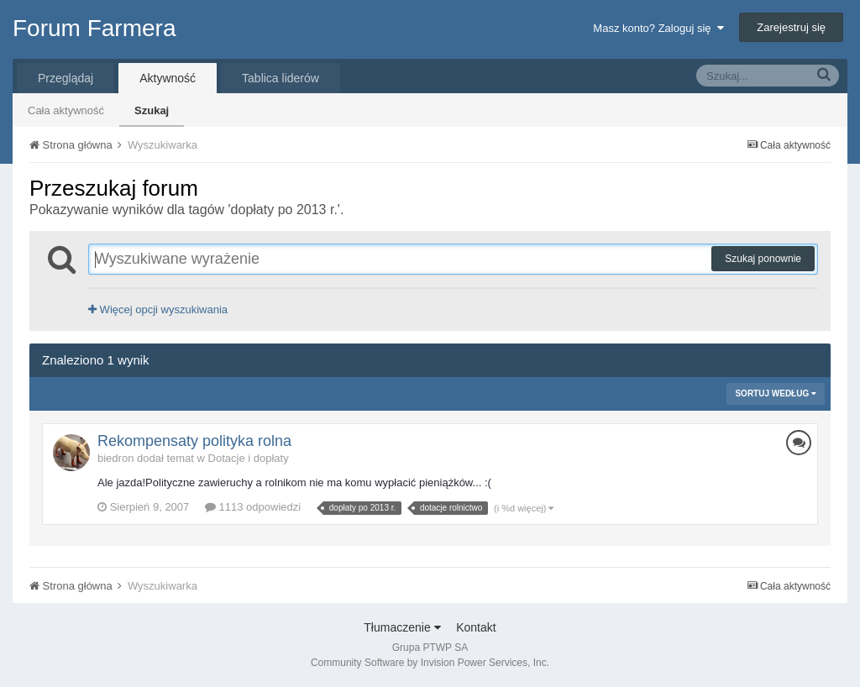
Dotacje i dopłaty (248, 458)
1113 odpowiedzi (253, 507)
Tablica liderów (280, 78)
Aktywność (167, 78)
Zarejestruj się (791, 27)
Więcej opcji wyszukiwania (158, 309)
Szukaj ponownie (763, 259)
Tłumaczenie (402, 627)
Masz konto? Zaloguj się (658, 28)
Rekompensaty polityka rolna (194, 441)
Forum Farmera (94, 28)
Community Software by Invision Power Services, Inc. (430, 663)
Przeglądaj (65, 78)
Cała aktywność (66, 110)
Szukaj (151, 110)
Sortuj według (775, 393)
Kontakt (476, 627)
